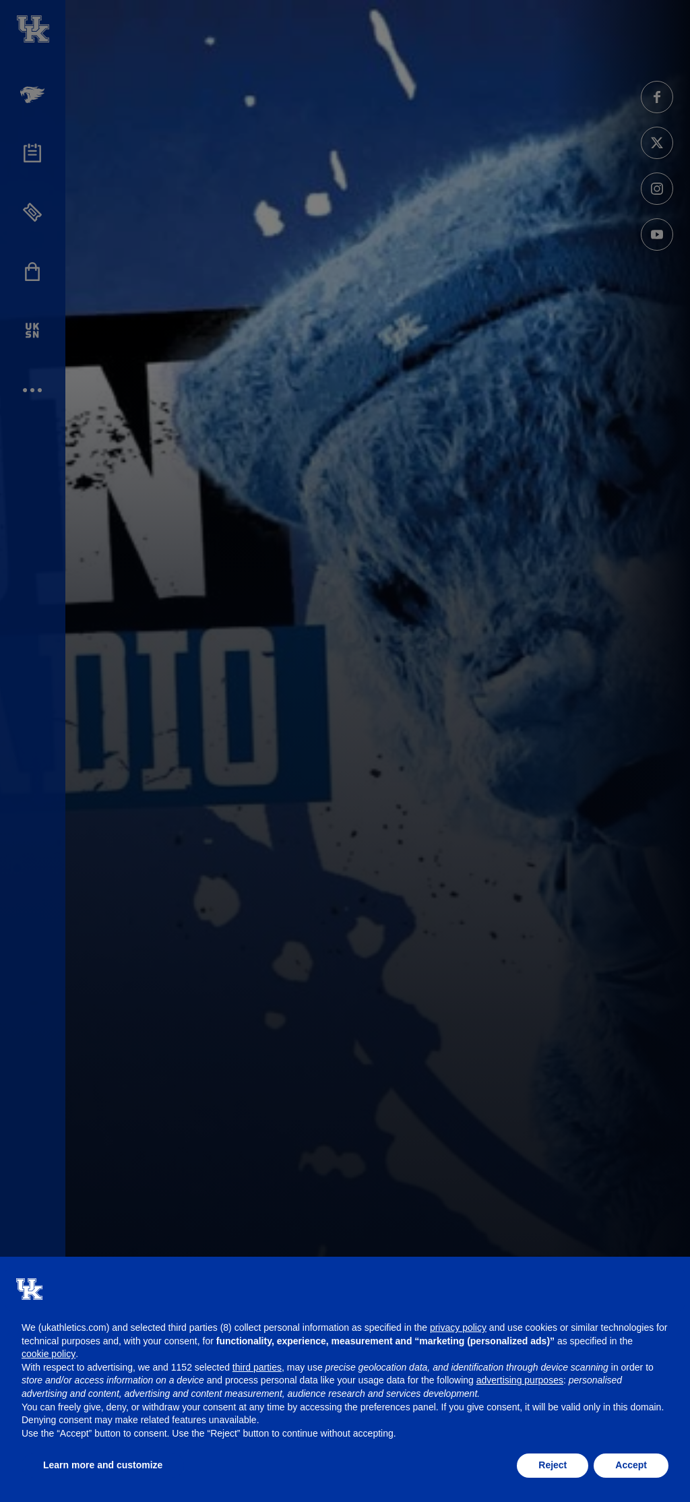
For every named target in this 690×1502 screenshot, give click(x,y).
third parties (257, 1367)
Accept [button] (631, 1465)
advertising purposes (519, 1380)
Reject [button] (552, 1465)
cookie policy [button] (48, 1353)
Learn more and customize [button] (102, 1465)
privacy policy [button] (458, 1327)
